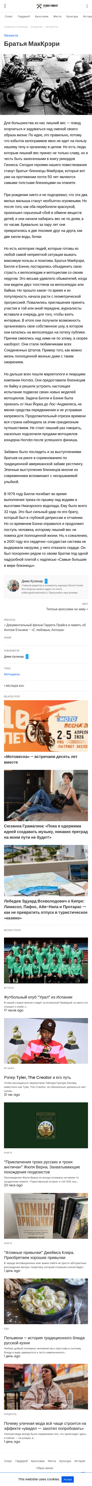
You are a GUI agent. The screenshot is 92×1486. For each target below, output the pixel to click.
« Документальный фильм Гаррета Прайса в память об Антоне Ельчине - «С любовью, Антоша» (45, 627)
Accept (68, 1479)
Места (58, 16)
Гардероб (24, 16)
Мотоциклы (12, 674)
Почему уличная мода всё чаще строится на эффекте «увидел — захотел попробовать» (45, 1426)
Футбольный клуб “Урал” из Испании (38, 997)
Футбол (9, 987)
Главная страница (16, 27)
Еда (6, 1328)
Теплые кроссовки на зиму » (67, 609)
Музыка (9, 1068)
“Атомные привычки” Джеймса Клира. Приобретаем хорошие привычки (39, 1255)
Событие (36, 27)
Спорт (9, 16)
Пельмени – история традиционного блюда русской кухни (44, 1340)
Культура (72, 16)
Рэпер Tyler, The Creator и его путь (37, 1077)
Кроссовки (41, 16)
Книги (8, 1152)
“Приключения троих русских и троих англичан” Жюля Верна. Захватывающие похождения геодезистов (42, 1167)
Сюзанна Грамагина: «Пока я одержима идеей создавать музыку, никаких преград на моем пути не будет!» (46, 831)
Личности (51, 27)
